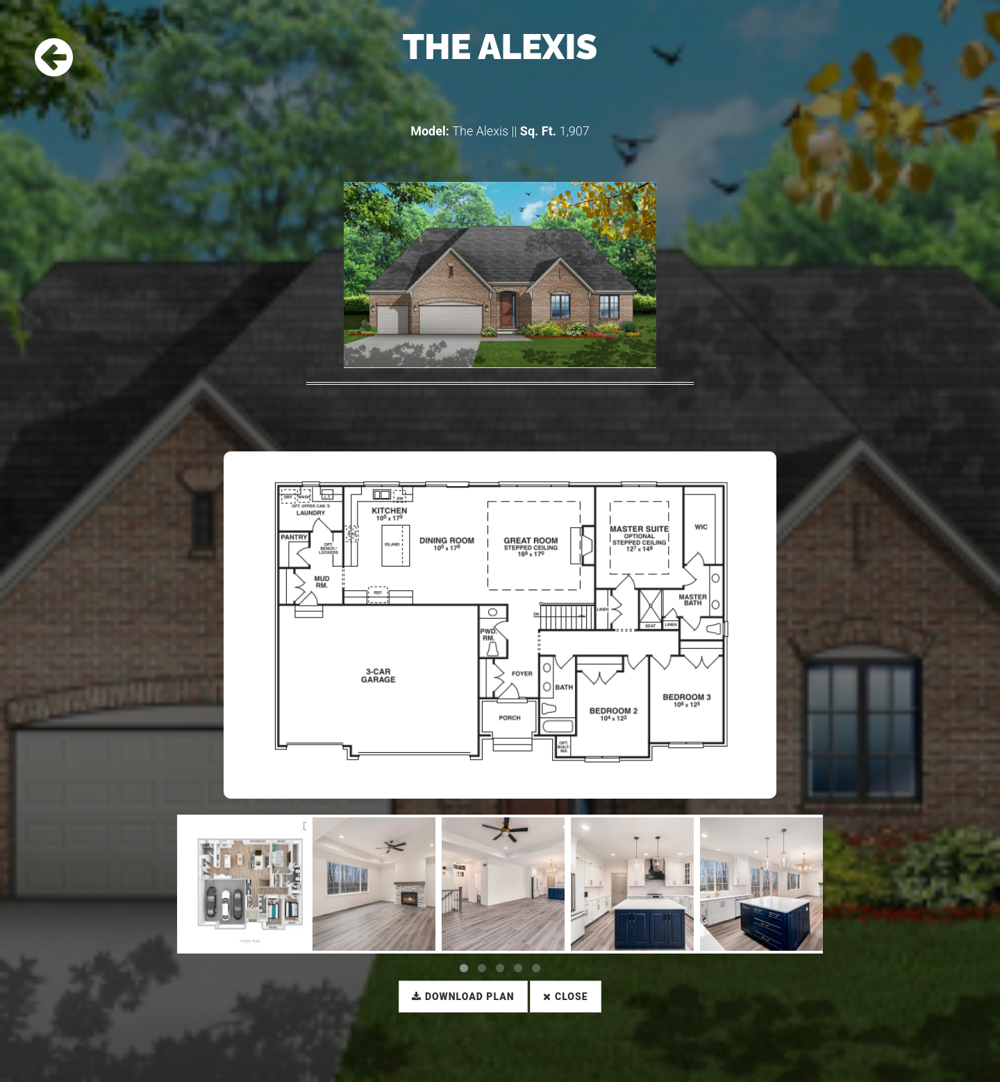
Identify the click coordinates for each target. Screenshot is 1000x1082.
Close (565, 996)
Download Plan (463, 996)
